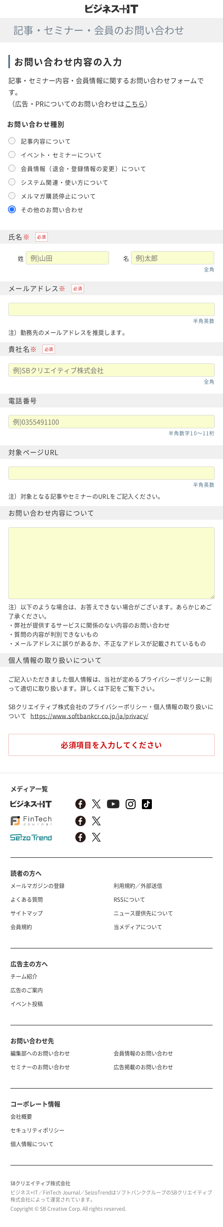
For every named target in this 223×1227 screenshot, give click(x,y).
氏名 (15, 237)
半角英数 (204, 321)
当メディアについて (138, 927)
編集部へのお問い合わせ (40, 1053)
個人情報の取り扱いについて (55, 660)
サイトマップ (26, 913)
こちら (135, 104)
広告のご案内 (26, 990)
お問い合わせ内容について (51, 513)
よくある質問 (26, 899)
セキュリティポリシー (37, 1130)
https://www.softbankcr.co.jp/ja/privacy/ (89, 715)
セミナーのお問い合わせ (40, 1067)
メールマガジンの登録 (37, 885)
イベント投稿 (26, 1003)
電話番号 (22, 400)
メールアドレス (33, 288)
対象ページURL (33, 452)
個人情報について (32, 1144)
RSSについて (129, 899)
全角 (209, 269)
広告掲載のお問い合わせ (143, 1067)
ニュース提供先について (143, 913)
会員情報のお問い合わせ (143, 1053)
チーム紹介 (23, 976)
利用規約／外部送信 (138, 885)
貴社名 (19, 349)
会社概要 (21, 1116)
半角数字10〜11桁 (191, 433)
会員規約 (21, 927)
